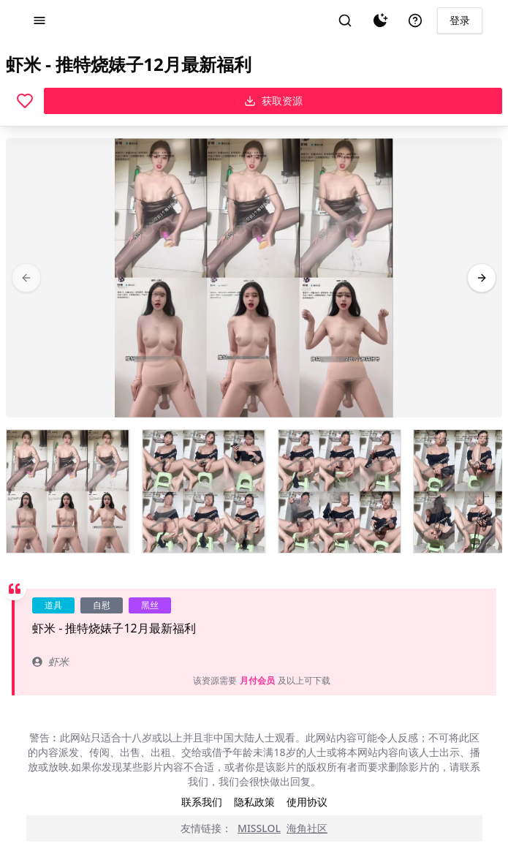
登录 (460, 20)
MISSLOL (259, 828)
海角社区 (307, 828)
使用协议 (307, 802)
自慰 (101, 605)
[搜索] (345, 20)
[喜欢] (25, 101)
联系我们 (201, 802)
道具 (53, 605)
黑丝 (150, 605)
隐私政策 (254, 802)
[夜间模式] (380, 20)
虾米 (50, 661)
